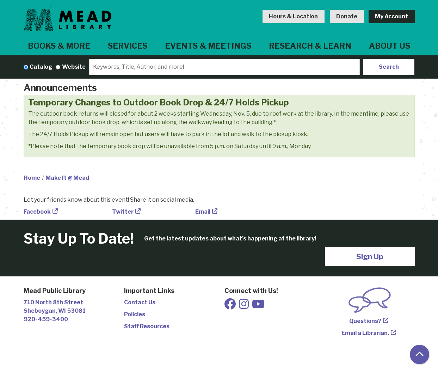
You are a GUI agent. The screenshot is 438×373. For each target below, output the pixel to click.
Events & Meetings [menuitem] (208, 45)
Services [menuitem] (127, 45)
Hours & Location (293, 16)
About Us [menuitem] (389, 45)
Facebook (37, 211)
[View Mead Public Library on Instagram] (244, 306)
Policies (134, 314)
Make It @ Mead (67, 178)
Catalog (41, 66)
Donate (346, 16)
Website (74, 66)
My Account (391, 16)
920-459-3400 (46, 319)
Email (202, 211)
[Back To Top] (419, 354)
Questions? (365, 321)
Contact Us (139, 302)
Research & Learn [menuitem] (310, 45)
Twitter (123, 211)
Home (32, 178)
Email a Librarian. (365, 333)
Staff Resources (146, 326)
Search (389, 66)
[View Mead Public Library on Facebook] (230, 306)
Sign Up (369, 256)
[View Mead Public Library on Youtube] (258, 306)
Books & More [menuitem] (59, 45)
